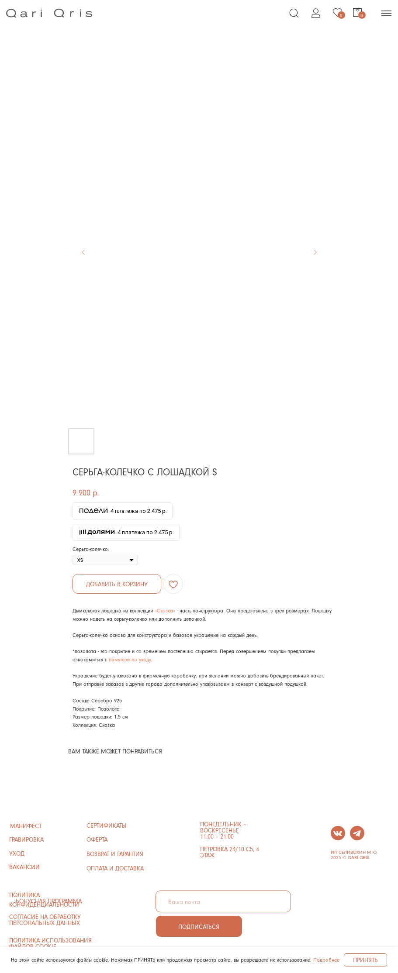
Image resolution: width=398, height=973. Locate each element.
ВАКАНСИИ (24, 866)
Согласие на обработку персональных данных (45, 919)
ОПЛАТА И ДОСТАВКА (115, 868)
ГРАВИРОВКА (26, 839)
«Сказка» (165, 610)
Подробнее (326, 959)
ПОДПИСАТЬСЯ (198, 926)
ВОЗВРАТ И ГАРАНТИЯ (115, 853)
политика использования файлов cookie (50, 943)
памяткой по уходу (130, 659)
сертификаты (107, 825)
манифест (26, 825)
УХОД (16, 853)
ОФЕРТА (97, 839)
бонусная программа (49, 900)
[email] (223, 901)
